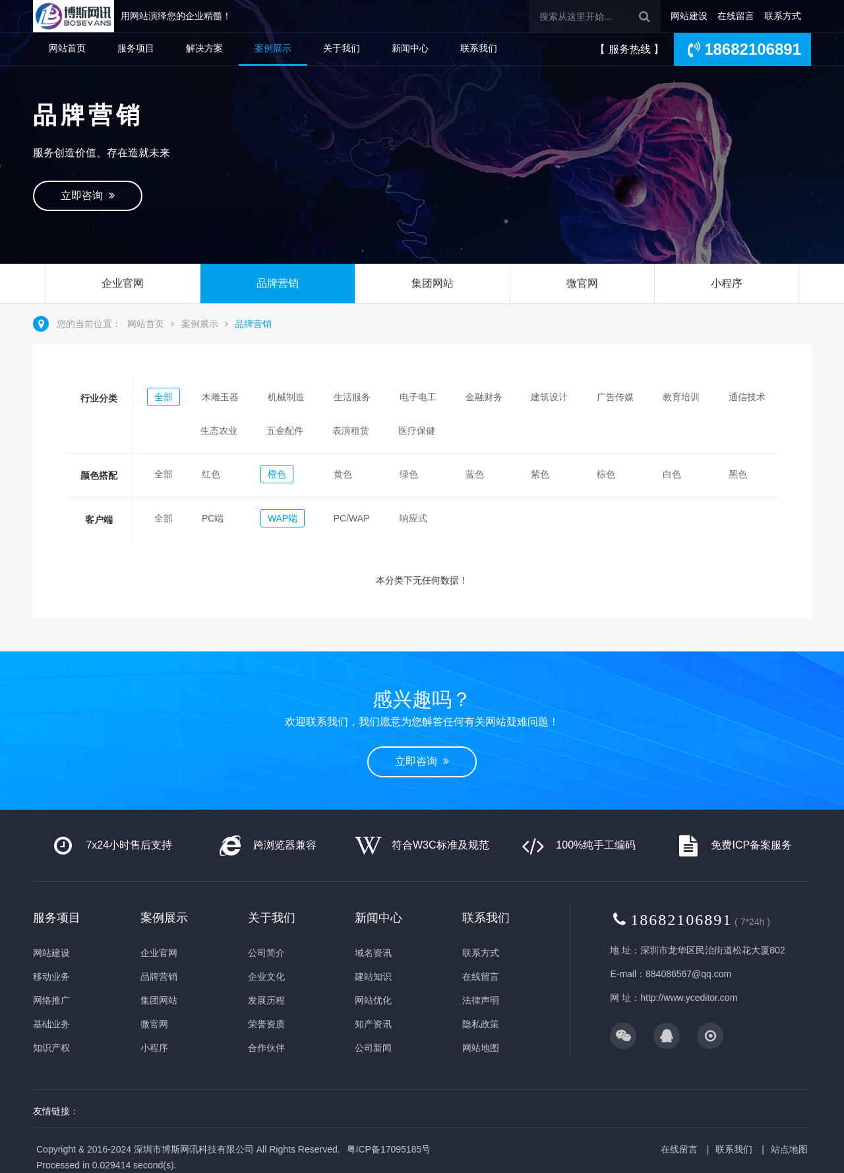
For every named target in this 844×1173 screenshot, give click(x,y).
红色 (211, 474)
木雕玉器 (220, 397)
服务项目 (135, 48)
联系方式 (782, 16)
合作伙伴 (266, 1047)
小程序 (726, 283)
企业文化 (266, 976)
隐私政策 (480, 1024)
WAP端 (282, 518)
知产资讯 (373, 1024)
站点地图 (789, 1149)
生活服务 (352, 397)
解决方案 (204, 48)
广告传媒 (615, 397)
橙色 (277, 474)
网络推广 (51, 1000)
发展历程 (266, 1000)
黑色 (738, 474)
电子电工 (418, 397)
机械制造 (286, 397)
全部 (163, 397)
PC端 (213, 518)
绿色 (409, 474)
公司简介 (266, 952)
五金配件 (284, 430)
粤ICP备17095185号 (389, 1149)
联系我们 (478, 48)
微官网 (582, 283)
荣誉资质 (266, 1024)
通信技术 (747, 397)
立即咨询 (88, 195)
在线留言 (735, 16)
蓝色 (475, 474)
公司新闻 (373, 1047)
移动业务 (51, 976)
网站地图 (480, 1047)
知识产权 (51, 1047)
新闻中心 (410, 48)
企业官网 (123, 283)
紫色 (540, 474)
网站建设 (689, 16)
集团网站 (432, 283)
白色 (672, 474)
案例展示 (273, 48)
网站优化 (373, 1000)
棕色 (606, 474)
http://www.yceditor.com (688, 997)
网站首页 (67, 48)
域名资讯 (373, 952)
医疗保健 (416, 430)
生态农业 (218, 430)
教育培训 (681, 397)
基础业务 (51, 1024)
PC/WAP (352, 518)
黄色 (343, 474)
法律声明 (480, 1000)
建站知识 (373, 976)
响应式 (413, 518)
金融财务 (484, 397)
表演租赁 (350, 430)
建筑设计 (549, 397)
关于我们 (341, 48)
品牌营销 (277, 283)
